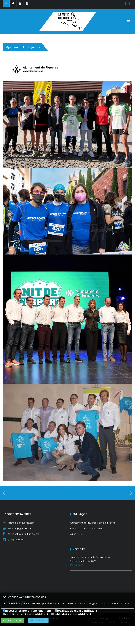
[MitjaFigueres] (67, 13)
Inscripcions (76, 564)
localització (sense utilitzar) (77, 610)
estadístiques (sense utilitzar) (26, 614)
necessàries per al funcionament (28, 610)
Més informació (38, 620)
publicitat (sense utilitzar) (72, 614)
